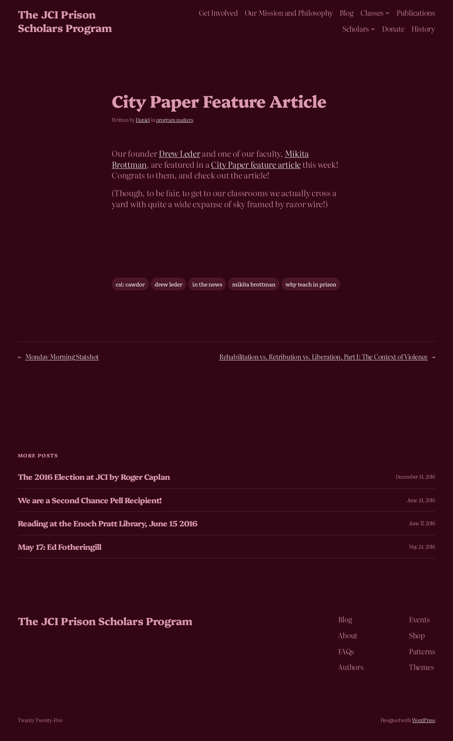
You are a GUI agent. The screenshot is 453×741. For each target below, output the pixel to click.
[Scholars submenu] (373, 28)
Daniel (143, 119)
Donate (393, 28)
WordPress (423, 720)
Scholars (355, 28)
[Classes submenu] (387, 13)
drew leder (169, 284)
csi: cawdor (130, 284)
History (423, 28)
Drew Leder (179, 153)
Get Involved (218, 12)
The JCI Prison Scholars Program (65, 20)
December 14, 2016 (415, 476)
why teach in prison (310, 284)
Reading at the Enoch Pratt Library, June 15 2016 (107, 523)
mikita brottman (253, 284)
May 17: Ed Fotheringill (59, 546)
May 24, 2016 (422, 546)
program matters (174, 119)
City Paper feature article (256, 164)
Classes (372, 12)
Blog (346, 12)
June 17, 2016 (422, 523)
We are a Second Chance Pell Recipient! (90, 500)
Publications (415, 12)
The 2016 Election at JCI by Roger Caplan (94, 476)
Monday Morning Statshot (62, 356)
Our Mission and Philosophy (289, 12)
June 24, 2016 (421, 500)
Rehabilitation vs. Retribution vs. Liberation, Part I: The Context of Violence (323, 356)
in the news (207, 284)
